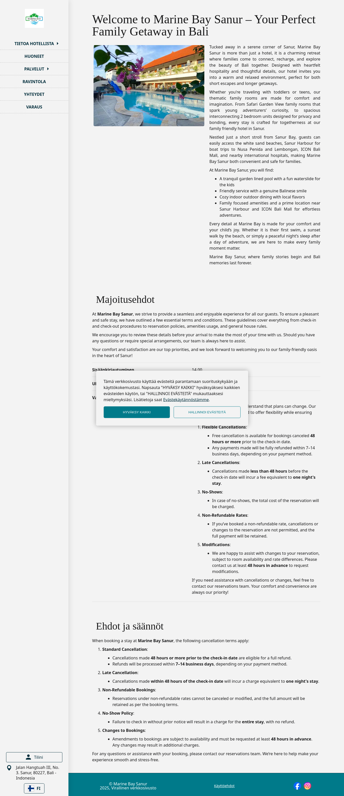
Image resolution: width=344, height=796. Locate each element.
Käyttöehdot (224, 786)
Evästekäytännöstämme (186, 399)
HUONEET (34, 56)
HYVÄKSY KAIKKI (137, 412)
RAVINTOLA (34, 81)
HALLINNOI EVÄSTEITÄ (207, 412)
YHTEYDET (34, 94)
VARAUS (34, 107)
